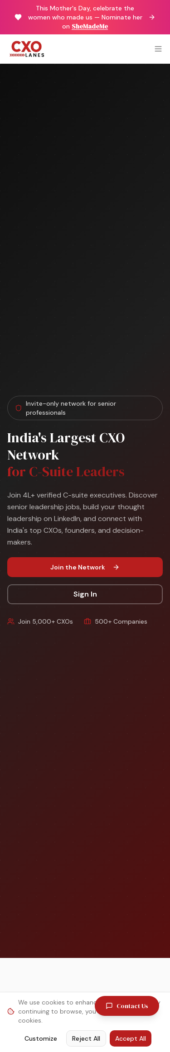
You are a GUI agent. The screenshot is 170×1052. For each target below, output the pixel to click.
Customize (40, 1038)
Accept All (130, 1038)
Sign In (85, 594)
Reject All (86, 1038)
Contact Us (127, 1005)
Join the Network (85, 567)
